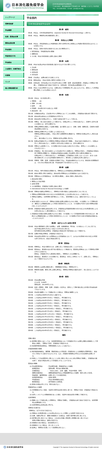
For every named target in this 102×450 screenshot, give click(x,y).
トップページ (10, 17)
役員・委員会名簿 (11, 36)
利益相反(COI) (10, 56)
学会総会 (8, 62)
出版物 (7, 75)
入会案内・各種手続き (13, 69)
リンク (7, 82)
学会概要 (8, 30)
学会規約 (8, 49)
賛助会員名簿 (10, 43)
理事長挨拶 (9, 24)
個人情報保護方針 (11, 88)
